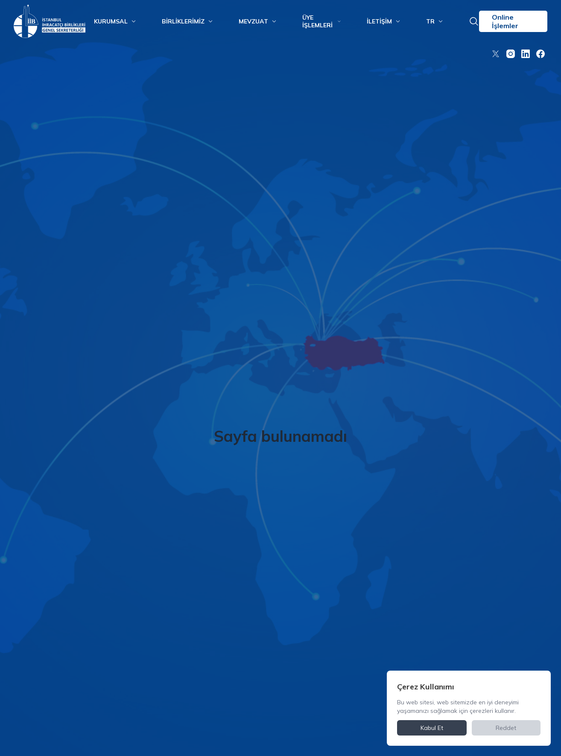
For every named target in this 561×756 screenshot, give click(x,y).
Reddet (506, 728)
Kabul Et (432, 728)
